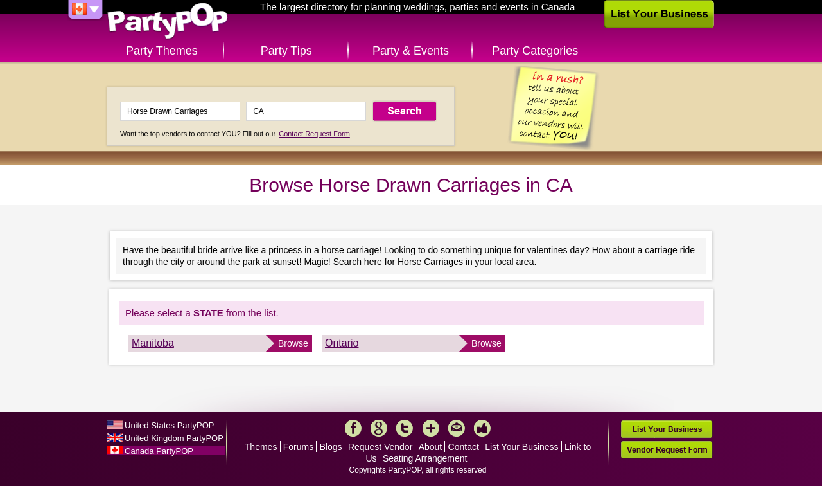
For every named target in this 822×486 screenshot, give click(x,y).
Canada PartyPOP (159, 451)
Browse (293, 343)
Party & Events (410, 50)
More (431, 428)
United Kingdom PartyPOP (174, 438)
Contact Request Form (314, 134)
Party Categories (535, 50)
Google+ (379, 428)
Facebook (353, 428)
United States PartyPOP (169, 425)
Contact (463, 447)
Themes (261, 447)
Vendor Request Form (666, 449)
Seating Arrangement (425, 458)
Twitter (404, 428)
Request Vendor (380, 447)
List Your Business (521, 447)
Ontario (341, 343)
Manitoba (153, 343)
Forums (298, 447)
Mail (456, 428)
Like (482, 428)
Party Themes (162, 50)
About (430, 447)
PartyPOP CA (168, 21)
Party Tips (286, 50)
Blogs (331, 447)
